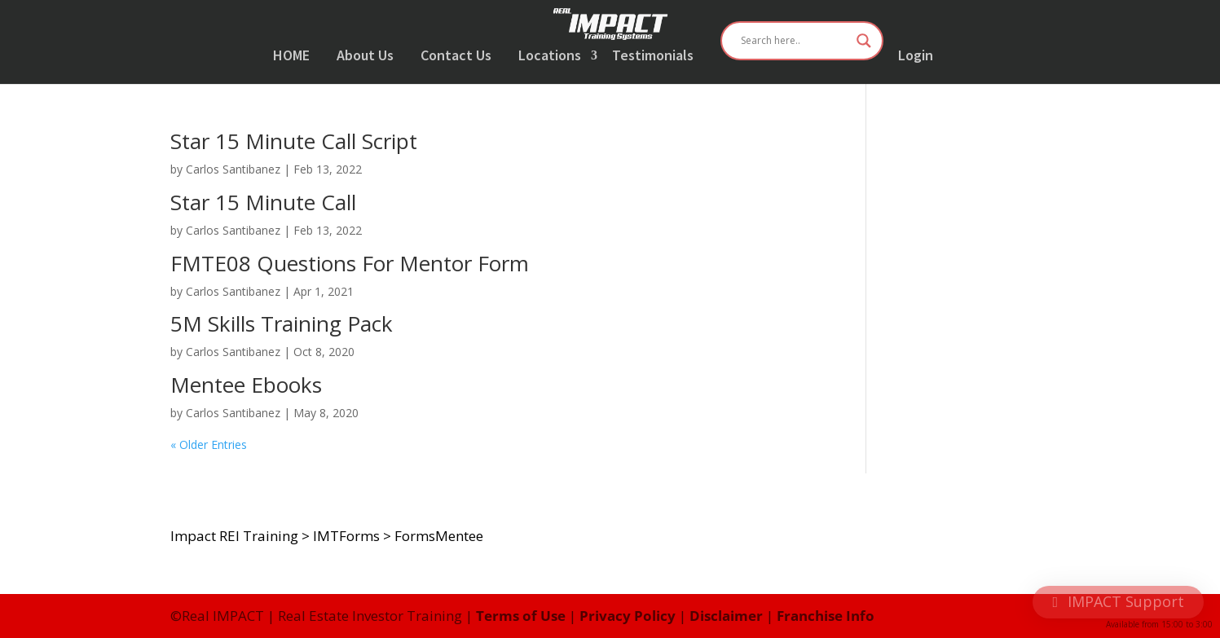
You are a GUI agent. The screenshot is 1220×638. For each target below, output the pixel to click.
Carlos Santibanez (233, 169)
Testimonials (653, 56)
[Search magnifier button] (863, 40)
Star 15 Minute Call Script (293, 141)
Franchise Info (825, 615)
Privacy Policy (627, 615)
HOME (291, 56)
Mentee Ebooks (246, 384)
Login (915, 56)
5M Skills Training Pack (281, 323)
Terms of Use (521, 615)
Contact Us (456, 56)
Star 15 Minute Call (263, 202)
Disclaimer (726, 615)
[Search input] (794, 40)
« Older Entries (208, 444)
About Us (365, 56)
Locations (549, 56)
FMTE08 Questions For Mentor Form (349, 263)
